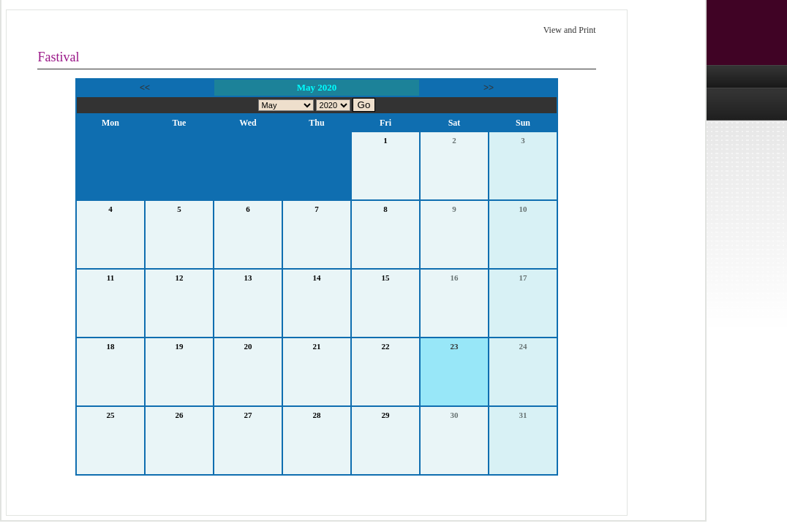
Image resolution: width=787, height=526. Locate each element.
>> (488, 88)
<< (145, 88)
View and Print (569, 30)
